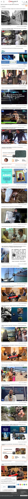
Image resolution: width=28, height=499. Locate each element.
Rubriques (3, 6)
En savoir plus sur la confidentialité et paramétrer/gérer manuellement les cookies (8, 490)
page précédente (24, 4)
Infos (23, 491)
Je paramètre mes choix (24, 495)
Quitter (4, 486)
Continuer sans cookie (12, 486)
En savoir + (12, 492)
